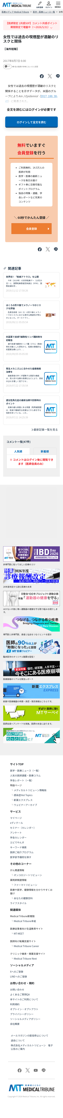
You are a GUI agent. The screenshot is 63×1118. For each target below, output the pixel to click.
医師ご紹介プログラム (22, 852)
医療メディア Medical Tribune (15, 11)
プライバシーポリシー (22, 1014)
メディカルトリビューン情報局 (30, 790)
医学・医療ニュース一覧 (44, 11)
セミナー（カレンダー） (23, 827)
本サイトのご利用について (24, 999)
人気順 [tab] (18, 451)
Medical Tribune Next (25, 958)
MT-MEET (19, 933)
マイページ (16, 818)
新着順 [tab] (45, 451)
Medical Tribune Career (26, 946)
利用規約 (14, 1004)
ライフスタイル (18, 903)
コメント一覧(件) (19, 442)
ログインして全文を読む (31, 122)
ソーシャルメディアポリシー (25, 1019)
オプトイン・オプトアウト (24, 1009)
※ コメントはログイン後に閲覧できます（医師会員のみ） (31, 462)
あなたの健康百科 (23, 898)
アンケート (16, 832)
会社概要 (14, 1024)
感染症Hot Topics (23, 795)
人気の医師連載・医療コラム (25, 775)
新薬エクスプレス (23, 800)
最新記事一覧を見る (44, 429)
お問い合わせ (17, 989)
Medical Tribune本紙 (25, 921)
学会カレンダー (18, 837)
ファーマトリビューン (25, 885)
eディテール (16, 822)
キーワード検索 (18, 847)
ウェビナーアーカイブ (25, 805)
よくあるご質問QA (20, 994)
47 (7, 66)
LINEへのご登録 (18, 976)
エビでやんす (17, 842)
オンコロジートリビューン (28, 875)
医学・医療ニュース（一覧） (25, 770)
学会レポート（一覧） (22, 780)
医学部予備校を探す (20, 857)
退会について (18, 1040)
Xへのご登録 (16, 971)
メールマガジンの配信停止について (29, 1035)
